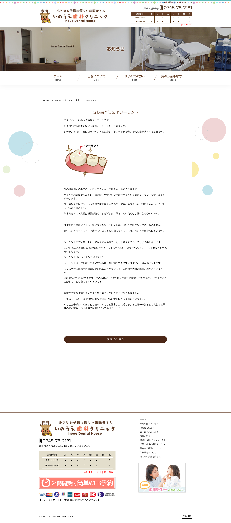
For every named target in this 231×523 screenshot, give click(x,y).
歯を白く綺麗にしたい (150, 448)
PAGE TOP (187, 516)
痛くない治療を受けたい (151, 456)
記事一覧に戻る (115, 339)
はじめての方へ (135, 77)
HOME (46, 100)
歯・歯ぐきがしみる (149, 432)
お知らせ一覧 (60, 100)
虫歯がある (145, 436)
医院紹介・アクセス (149, 423)
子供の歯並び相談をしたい (152, 444)
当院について (96, 77)
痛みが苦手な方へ (173, 77)
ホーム (58, 77)
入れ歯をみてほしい (149, 452)
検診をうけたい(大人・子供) (153, 440)
